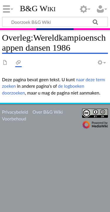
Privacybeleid (15, 112)
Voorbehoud (14, 118)
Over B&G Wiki (48, 112)
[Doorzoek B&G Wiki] (55, 21)
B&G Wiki (38, 8)
